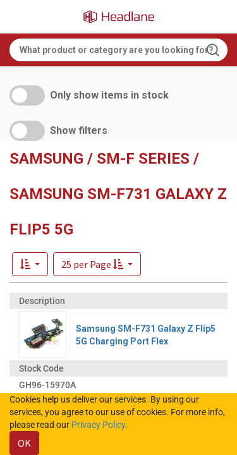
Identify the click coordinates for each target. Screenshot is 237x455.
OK (24, 443)
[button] (97, 264)
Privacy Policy (98, 425)
